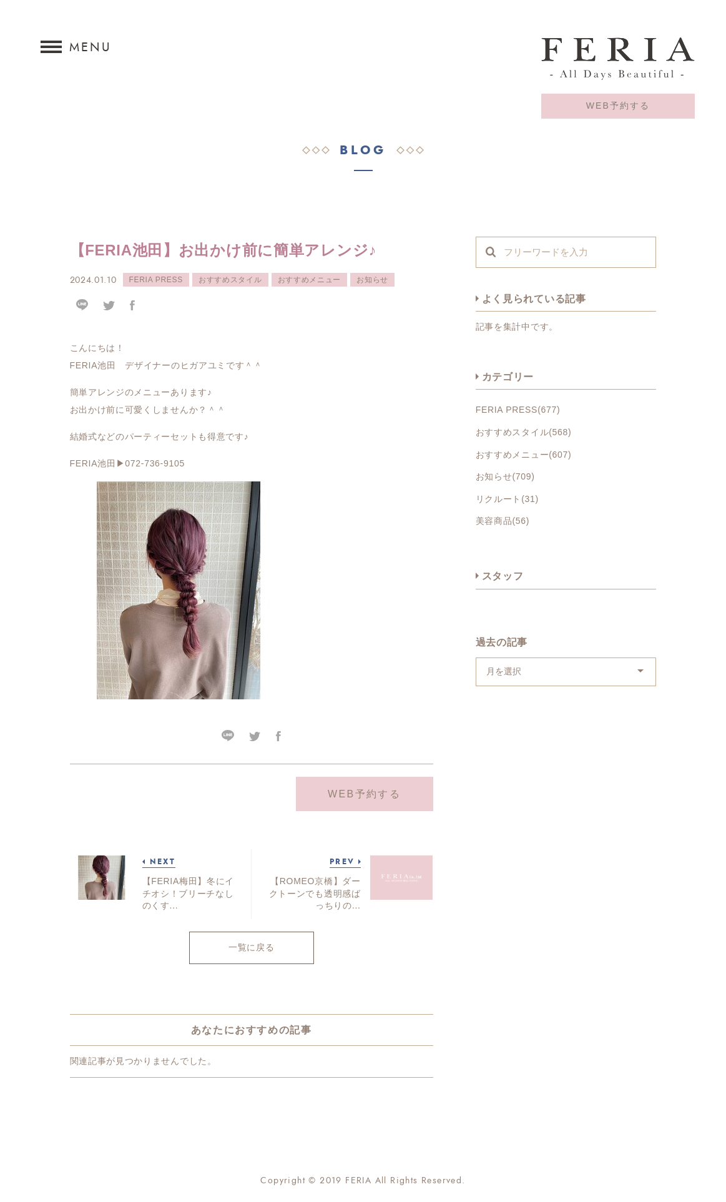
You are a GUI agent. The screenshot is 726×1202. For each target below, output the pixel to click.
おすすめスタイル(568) (524, 432)
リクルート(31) (507, 499)
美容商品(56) (503, 521)
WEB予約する (618, 106)
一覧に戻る (251, 947)
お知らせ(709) (505, 476)
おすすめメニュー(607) (524, 455)
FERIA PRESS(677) (518, 410)
